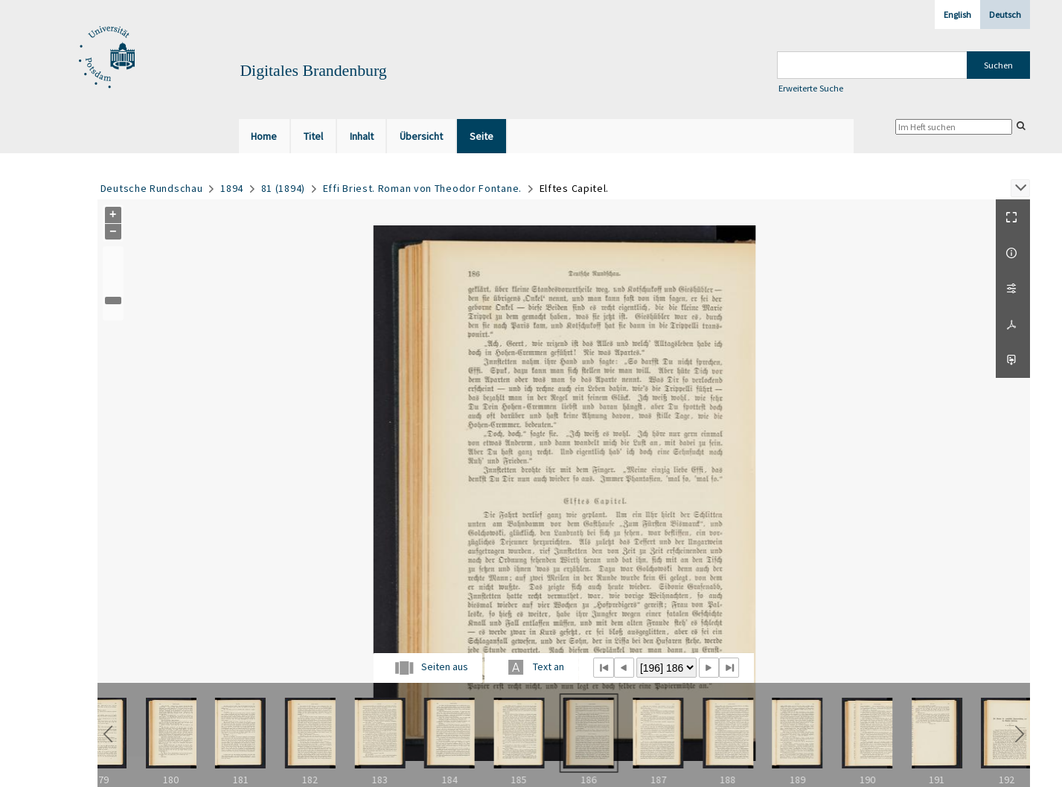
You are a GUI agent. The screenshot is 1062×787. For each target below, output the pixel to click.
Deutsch (1005, 14)
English (957, 14)
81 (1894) (283, 188)
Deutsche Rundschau (151, 188)
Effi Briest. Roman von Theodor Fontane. (422, 188)
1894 (231, 188)
